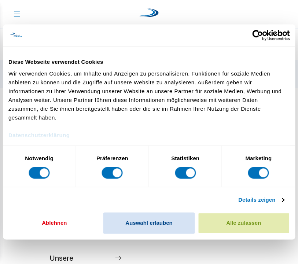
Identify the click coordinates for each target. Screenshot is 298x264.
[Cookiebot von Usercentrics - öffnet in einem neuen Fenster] (257, 35)
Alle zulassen (243, 223)
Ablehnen (54, 223)
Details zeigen (256, 200)
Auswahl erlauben (148, 223)
